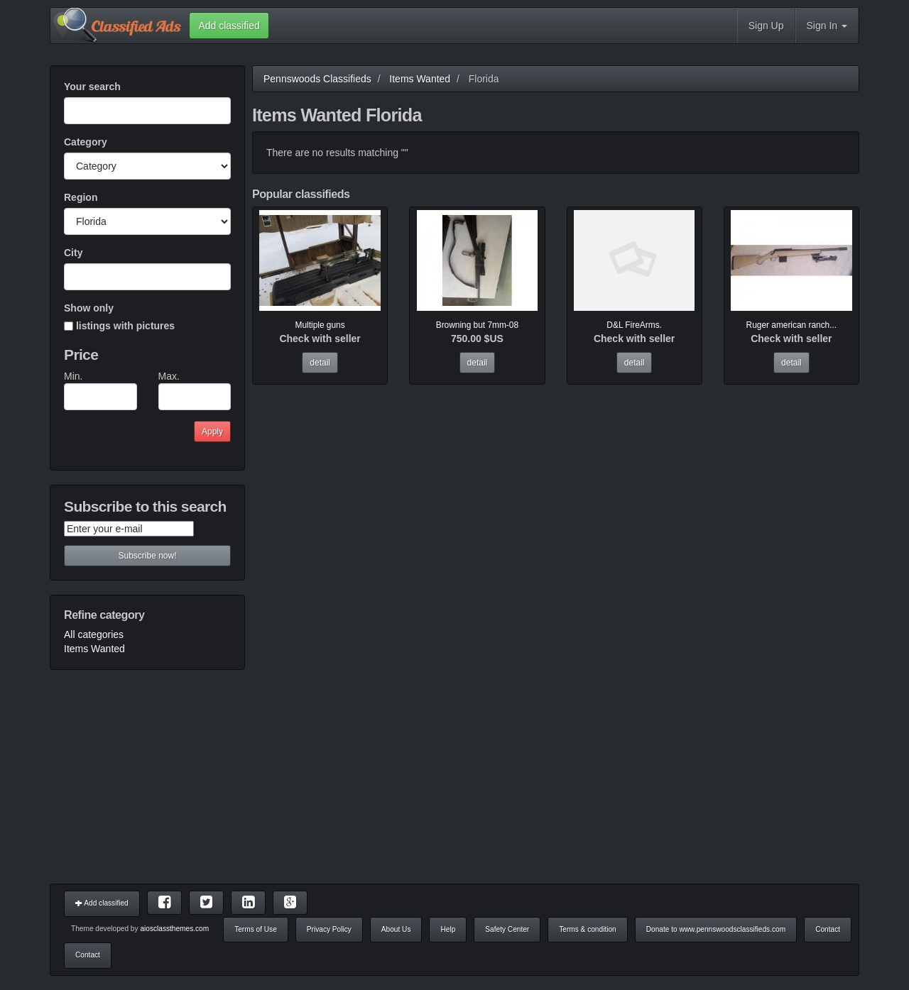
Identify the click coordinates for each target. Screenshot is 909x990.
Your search (92, 86)
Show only (89, 308)
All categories (94, 634)
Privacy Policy (329, 929)
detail (320, 363)
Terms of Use (255, 929)
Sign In (827, 25)
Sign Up (766, 25)
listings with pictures (119, 325)
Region (80, 197)
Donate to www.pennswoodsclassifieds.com (715, 929)
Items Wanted (94, 648)
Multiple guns (320, 325)
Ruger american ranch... (791, 325)
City (73, 252)
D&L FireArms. (634, 325)
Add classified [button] (228, 25)
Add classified (102, 903)
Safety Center (507, 929)
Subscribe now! (147, 556)
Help (447, 929)
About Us (396, 929)
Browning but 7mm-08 (477, 325)
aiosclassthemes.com (174, 929)
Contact (827, 929)
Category (85, 142)
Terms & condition (587, 929)
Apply (212, 431)
